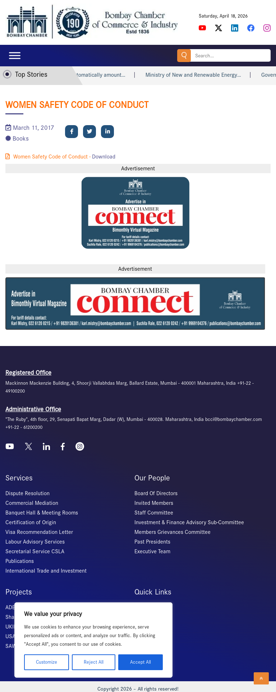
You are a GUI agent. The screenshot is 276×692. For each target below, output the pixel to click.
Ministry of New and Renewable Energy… (204, 75)
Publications (19, 561)
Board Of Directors (156, 493)
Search (184, 55)
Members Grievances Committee (172, 532)
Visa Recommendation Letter (39, 532)
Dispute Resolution (27, 493)
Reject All (94, 662)
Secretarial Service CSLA (34, 551)
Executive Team (152, 551)
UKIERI (13, 627)
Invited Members (153, 503)
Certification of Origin (30, 522)
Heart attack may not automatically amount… (83, 75)
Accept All (140, 662)
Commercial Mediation (31, 503)
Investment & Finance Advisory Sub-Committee (189, 522)
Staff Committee (153, 512)
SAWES (13, 646)
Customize (46, 662)
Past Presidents (152, 542)
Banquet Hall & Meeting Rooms (41, 512)
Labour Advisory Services (35, 542)
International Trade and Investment (46, 571)
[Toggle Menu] (14, 55)
